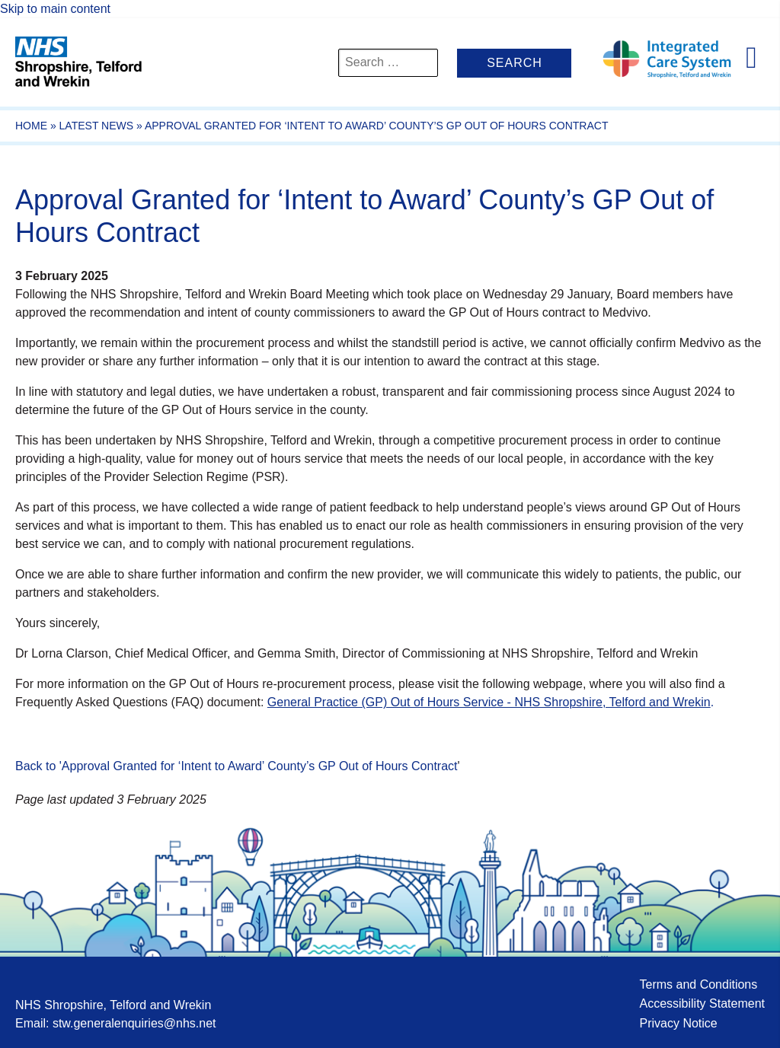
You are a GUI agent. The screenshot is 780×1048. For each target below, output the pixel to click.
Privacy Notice (678, 1023)
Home (31, 125)
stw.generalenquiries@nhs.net (134, 1023)
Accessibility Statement (702, 1003)
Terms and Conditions (698, 984)
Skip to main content (55, 8)
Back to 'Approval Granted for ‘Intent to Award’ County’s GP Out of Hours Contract (236, 766)
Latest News (96, 125)
